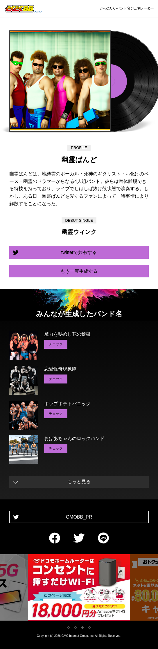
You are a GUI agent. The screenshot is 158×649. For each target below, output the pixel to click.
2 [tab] (75, 627)
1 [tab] (68, 627)
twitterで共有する (79, 252)
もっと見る (79, 481)
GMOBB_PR (79, 517)
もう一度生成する (79, 271)
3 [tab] (82, 627)
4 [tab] (89, 627)
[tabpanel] (79, 588)
